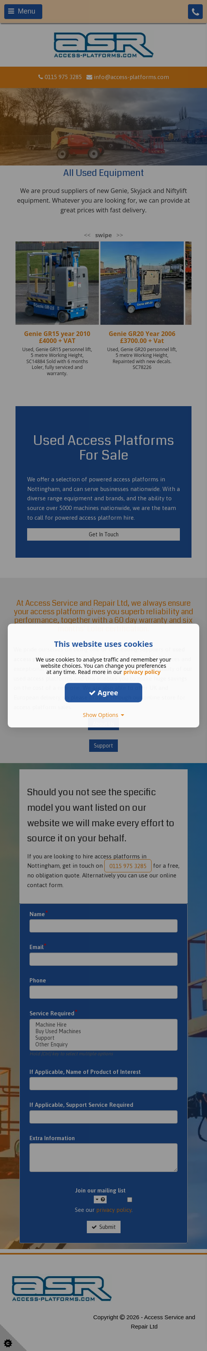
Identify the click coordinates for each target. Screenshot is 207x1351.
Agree (103, 692)
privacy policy (141, 672)
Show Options (103, 715)
